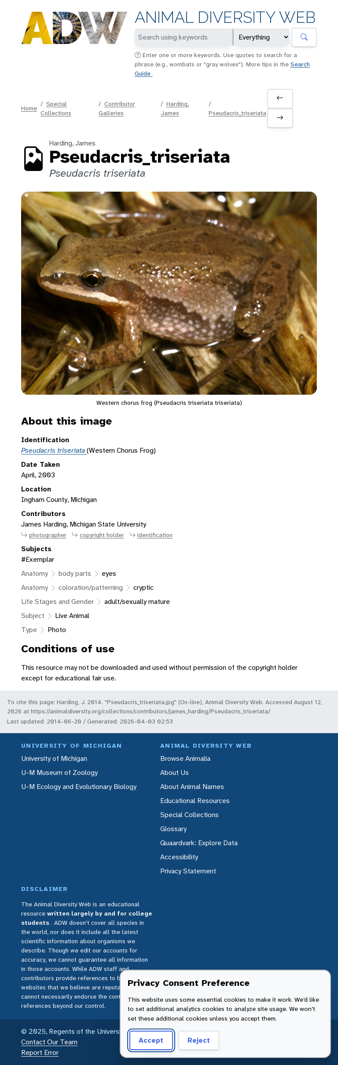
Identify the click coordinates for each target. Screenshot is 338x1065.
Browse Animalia (185, 758)
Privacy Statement (188, 871)
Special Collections (189, 814)
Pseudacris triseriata (54, 450)
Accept (151, 1040)
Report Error (40, 1052)
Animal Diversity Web (225, 17)
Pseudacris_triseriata (237, 113)
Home (29, 108)
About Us (174, 772)
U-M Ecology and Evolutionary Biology (78, 786)
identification (151, 535)
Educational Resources (195, 800)
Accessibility (179, 856)
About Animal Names (192, 786)
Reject (198, 1040)
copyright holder (98, 535)
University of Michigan (54, 758)
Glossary (173, 828)
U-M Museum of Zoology (59, 772)
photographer (43, 535)
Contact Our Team (49, 1042)
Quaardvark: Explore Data (199, 842)
